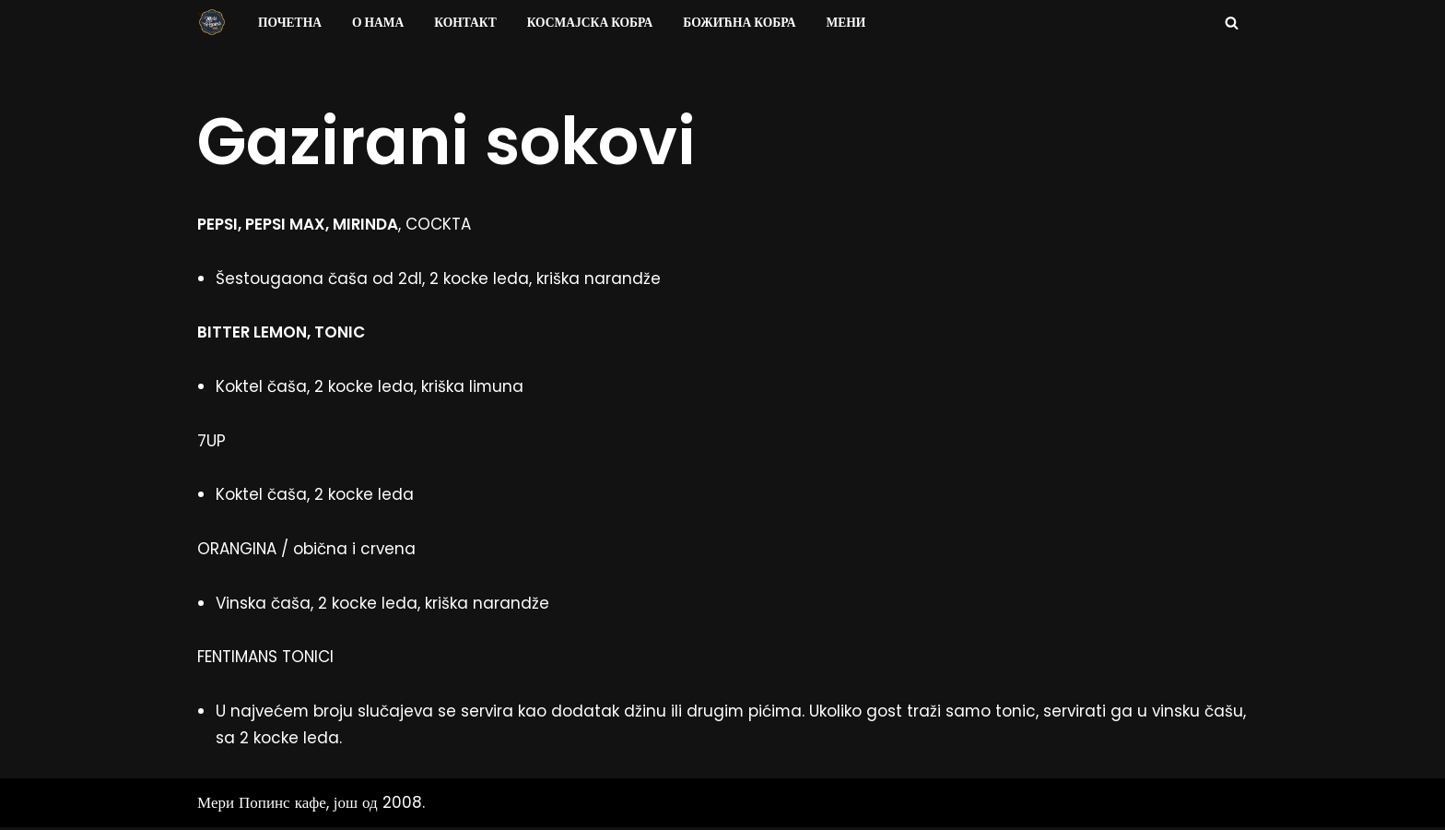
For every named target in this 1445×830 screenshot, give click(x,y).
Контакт (466, 22)
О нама (378, 22)
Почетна (290, 22)
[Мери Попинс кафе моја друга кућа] (212, 22)
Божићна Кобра (741, 22)
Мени (848, 22)
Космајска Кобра (591, 22)
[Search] (1232, 23)
